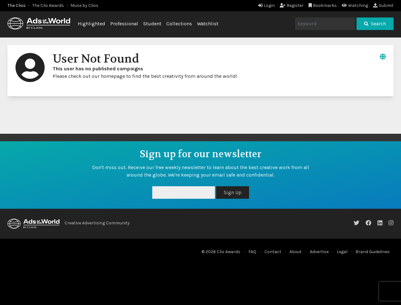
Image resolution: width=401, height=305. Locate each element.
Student (152, 24)
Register (292, 5)
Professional (124, 24)
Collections (179, 24)
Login (266, 5)
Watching (355, 5)
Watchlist (207, 24)
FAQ (252, 251)
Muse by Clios (84, 5)
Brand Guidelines (373, 251)
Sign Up (233, 192)
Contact (272, 251)
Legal (342, 251)
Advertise (319, 251)
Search (375, 24)
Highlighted (91, 24)
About (295, 251)
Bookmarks (323, 5)
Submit (383, 5)
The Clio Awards (48, 5)
